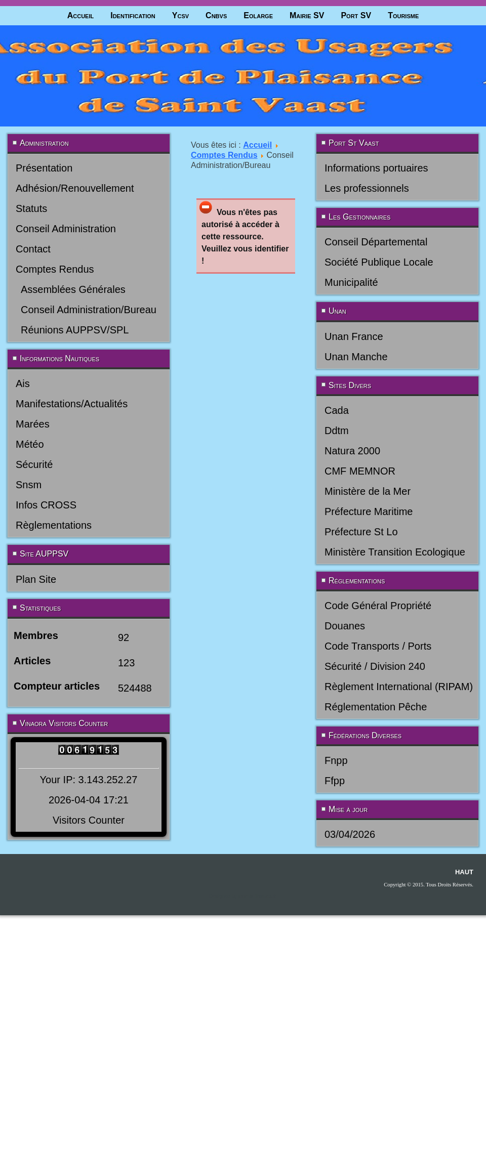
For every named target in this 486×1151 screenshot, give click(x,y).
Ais (23, 383)
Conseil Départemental (376, 241)
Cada (337, 410)
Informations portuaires (376, 168)
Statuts (31, 208)
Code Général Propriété (378, 605)
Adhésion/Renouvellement (75, 188)
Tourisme (403, 15)
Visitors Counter (89, 820)
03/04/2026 (350, 834)
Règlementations (54, 525)
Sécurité (34, 464)
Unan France (354, 336)
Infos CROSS (46, 504)
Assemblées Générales (73, 289)
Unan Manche (356, 356)
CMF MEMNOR (360, 471)
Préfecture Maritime (369, 511)
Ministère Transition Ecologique (395, 552)
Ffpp (335, 780)
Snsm (29, 484)
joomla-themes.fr (257, 896)
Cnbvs (216, 15)
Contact (33, 248)
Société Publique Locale (379, 262)
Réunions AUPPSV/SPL (75, 329)
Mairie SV (307, 15)
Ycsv (180, 15)
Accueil (80, 15)
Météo (30, 444)
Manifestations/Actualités (72, 403)
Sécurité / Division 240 (375, 666)
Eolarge (258, 15)
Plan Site (36, 579)
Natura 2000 (352, 450)
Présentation (44, 168)
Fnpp (336, 760)
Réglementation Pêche (376, 706)
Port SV (356, 15)
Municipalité (351, 282)
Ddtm (337, 430)
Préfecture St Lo (361, 531)
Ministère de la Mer (368, 491)
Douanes (345, 625)
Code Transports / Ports (378, 646)
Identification (132, 15)
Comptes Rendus (55, 269)
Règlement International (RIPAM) (399, 686)
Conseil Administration (66, 228)
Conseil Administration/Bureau (88, 309)
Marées (33, 424)
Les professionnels (367, 188)
